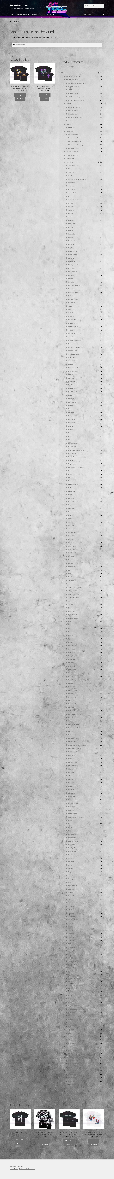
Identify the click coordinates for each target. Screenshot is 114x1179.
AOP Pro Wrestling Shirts (76, 100)
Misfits (70, 721)
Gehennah (71, 508)
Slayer (70, 872)
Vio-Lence (71, 988)
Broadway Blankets (74, 107)
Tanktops (69, 1053)
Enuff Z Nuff (71, 457)
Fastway (70, 488)
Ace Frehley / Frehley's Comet (77, 179)
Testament (71, 913)
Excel (70, 471)
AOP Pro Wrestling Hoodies (76, 97)
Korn (69, 632)
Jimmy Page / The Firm (75, 587)
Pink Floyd (71, 796)
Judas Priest (72, 604)
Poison (70, 800)
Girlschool (71, 529)
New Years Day (72, 759)
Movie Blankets (73, 110)
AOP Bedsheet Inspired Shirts (77, 83)
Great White (72, 536)
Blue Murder (72, 261)
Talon (70, 899)
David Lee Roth (72, 381)
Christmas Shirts (76, 141)
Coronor (70, 344)
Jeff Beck (71, 580)
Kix (69, 628)
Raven (70, 827)
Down (70, 436)
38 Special (71, 172)
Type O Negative (73, 968)
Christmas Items (73, 134)
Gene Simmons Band (74, 512)
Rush (69, 855)
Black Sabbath (72, 254)
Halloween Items (73, 148)
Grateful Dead (72, 532)
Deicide (70, 409)
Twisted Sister (72, 961)
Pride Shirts (69, 1036)
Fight (70, 495)
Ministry (70, 717)
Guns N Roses (72, 546)
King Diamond (72, 615)
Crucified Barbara (73, 354)
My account (48, 14)
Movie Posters (72, 1078)
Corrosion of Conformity (75, 347)
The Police (71, 930)
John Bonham (72, 591)
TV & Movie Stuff (71, 1071)
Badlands (71, 220)
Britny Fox (71, 289)
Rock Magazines (73, 844)
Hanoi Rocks (72, 563)
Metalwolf (71, 711)
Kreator (70, 635)
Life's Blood (72, 649)
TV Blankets (72, 121)
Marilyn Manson (73, 690)
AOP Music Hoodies (74, 90)
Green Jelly (71, 543)
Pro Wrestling (70, 1040)
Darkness (71, 378)
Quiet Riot (71, 810)
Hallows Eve (72, 560)
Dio (69, 416)
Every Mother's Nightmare (76, 467)
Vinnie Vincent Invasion (75, 985)
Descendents (72, 412)
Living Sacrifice (72, 659)
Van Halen (71, 981)
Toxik (70, 957)
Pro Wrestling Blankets (75, 117)
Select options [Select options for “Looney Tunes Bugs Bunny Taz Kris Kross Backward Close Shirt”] (94, 1141)
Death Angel (72, 388)
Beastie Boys (72, 234)
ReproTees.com (19, 5)
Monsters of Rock (73, 724)
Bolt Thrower (72, 272)
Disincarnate (72, 423)
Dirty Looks (71, 419)
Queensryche (72, 807)
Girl (69, 522)
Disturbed (71, 426)
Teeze (70, 910)
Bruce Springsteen (74, 292)
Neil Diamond (72, 752)
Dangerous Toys (73, 371)
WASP (70, 995)
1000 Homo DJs (73, 165)
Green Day (71, 539)
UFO (69, 971)
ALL (69, 196)
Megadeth (71, 693)
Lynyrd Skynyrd (72, 669)
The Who (71, 933)
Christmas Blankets (77, 138)
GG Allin (70, 515)
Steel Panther (72, 885)
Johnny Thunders (73, 597)
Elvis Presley (72, 453)
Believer (70, 237)
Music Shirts (69, 162)
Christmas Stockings (77, 145)
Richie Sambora (73, 834)
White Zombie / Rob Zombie (77, 1009)
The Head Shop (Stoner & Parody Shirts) (78, 1057)
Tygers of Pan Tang (74, 964)
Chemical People (73, 320)
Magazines (71, 683)
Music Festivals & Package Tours (78, 745)
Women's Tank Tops (72, 1088)
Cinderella (71, 330)
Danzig (70, 375)
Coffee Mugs (69, 124)
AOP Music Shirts (73, 93)
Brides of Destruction (74, 285)
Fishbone (71, 498)
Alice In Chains (72, 193)
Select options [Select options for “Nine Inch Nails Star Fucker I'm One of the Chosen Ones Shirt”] (69, 1141)
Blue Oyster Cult (73, 265)
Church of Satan (73, 327)
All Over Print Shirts (72, 79)
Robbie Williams (73, 841)
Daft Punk (71, 364)
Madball (70, 680)
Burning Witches (73, 299)
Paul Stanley (72, 789)
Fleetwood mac (73, 501)
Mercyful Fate (72, 697)
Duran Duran (72, 446)
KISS (69, 621)
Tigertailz (71, 940)
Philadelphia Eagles (74, 1050)
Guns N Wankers (73, 549)
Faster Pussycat (73, 484)
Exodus (70, 477)
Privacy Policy (14, 1169)
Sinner (70, 865)
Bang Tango (72, 224)
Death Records (72, 392)
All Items (66, 73)
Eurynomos (71, 464)
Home (11, 14)
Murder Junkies (72, 741)
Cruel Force (71, 357)
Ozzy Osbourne (73, 783)
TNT (69, 944)
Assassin (70, 213)
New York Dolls (72, 762)
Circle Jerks (71, 333)
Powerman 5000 (73, 803)
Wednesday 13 (72, 1002)
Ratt (69, 824)
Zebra (70, 1026)
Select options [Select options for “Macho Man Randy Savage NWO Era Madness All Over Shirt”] (45, 1141)
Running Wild (72, 851)
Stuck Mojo (71, 892)
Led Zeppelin (72, 645)
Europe (70, 460)
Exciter (70, 474)
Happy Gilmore (75, 1084)
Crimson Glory (72, 350)
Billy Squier (71, 248)
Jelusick (70, 584)
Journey (70, 601)
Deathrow (71, 395)
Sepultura (71, 862)
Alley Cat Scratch (73, 200)
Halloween (71, 556)
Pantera (70, 786)
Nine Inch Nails (72, 765)
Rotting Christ (72, 848)
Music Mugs (71, 128)
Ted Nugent (71, 906)
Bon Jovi (71, 275)
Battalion (71, 227)
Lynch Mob (71, 666)
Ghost (70, 518)
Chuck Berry (72, 323)
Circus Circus (72, 337)
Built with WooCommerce (27, 1169)
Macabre (70, 676)
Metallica (71, 707)
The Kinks (71, 927)
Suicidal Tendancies (74, 896)
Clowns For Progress (74, 340)
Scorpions (71, 858)
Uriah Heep (71, 978)
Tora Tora (71, 954)
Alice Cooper (72, 189)
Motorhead (71, 735)
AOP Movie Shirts (73, 86)
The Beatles (72, 916)
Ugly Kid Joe (72, 975)
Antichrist (71, 206)
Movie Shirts (72, 1081)
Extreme (71, 481)
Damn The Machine (74, 368)
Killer (70, 608)
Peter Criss (71, 793)
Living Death (72, 656)
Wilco (70, 1016)
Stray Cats (71, 889)
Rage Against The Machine (76, 817)
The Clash (71, 923)
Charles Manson (73, 1060)
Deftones (71, 405)
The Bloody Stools (74, 920)
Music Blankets (72, 114)
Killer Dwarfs (72, 611)
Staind (70, 882)
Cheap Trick (71, 316)
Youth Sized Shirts (71, 1091)
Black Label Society (74, 251)
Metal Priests (72, 704)
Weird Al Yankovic (73, 1005)
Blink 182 (71, 258)
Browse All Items (21, 14)
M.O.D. (70, 673)
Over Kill (71, 779)
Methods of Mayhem (74, 714)
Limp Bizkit (71, 652)
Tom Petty (71, 947)
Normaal (71, 772)
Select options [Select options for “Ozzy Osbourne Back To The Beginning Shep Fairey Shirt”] (20, 95)
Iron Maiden (72, 577)
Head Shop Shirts (73, 1064)
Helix (69, 570)
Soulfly (70, 875)
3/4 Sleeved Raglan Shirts (73, 76)
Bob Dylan (71, 268)
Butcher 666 (72, 302)
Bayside (70, 230)
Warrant (70, 992)
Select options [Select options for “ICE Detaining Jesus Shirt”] (20, 1139)
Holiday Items (70, 131)
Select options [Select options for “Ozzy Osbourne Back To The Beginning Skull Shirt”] (45, 95)
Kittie (70, 625)
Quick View (20, 98)
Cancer (70, 306)
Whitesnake (72, 1012)
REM (69, 831)
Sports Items (70, 1047)
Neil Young (71, 755)
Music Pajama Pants (74, 1033)
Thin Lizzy (71, 937)
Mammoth (71, 687)
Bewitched (71, 241)
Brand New (71, 282)
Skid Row (71, 868)
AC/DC (70, 176)
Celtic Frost (71, 313)
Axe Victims (71, 217)
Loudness (71, 663)
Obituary (71, 776)
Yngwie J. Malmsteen (74, 1023)
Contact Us (35, 14)
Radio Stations (72, 813)
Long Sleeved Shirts (72, 155)
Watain (70, 999)
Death (70, 385)
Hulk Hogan (72, 1043)
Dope (70, 433)
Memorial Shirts (71, 158)
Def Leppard (72, 402)
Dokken (70, 429)
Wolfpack (71, 1019)
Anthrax (70, 203)
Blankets (69, 104)
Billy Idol (71, 244)
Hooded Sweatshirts (72, 152)
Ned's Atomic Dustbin (74, 748)
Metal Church (72, 700)
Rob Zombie (72, 837)
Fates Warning (72, 491)
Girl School (71, 525)
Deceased (71, 398)
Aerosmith (71, 182)
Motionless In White (74, 728)
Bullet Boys (71, 296)
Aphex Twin (71, 210)
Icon (69, 573)
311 (69, 169)
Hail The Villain (73, 553)
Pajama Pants (70, 1030)
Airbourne (71, 186)
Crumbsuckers (72, 361)
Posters (70, 1067)
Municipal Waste (73, 738)
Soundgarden (72, 879)
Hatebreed (71, 566)
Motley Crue (72, 731)
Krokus (70, 639)
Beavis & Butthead (73, 1074)
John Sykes (71, 594)
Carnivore (71, 309)
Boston (70, 278)
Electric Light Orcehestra (76, 450)
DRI (69, 440)
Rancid (70, 820)
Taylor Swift (71, 903)
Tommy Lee (71, 951)
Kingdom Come (73, 618)
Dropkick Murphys (73, 443)
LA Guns (70, 642)
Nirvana (70, 769)
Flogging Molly (72, 505)
